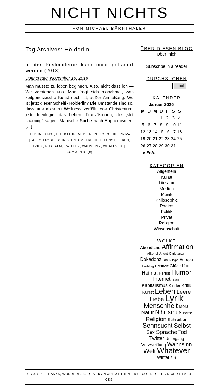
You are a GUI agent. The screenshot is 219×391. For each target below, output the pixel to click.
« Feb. (149, 152)
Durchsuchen (166, 78)
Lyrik (38, 146)
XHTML (182, 374)
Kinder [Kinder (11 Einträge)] (175, 285)
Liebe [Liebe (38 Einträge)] (157, 299)
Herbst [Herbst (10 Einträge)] (164, 273)
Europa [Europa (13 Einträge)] (186, 259)
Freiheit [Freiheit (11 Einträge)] (162, 266)
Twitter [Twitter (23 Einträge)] (156, 338)
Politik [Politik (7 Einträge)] (187, 313)
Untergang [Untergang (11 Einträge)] (174, 338)
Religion (167, 223)
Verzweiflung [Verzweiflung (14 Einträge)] (153, 344)
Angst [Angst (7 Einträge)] (163, 253)
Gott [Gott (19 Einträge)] (186, 265)
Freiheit (94, 140)
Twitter (72, 146)
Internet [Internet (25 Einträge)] (161, 279)
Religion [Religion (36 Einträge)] (156, 319)
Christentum (70, 140)
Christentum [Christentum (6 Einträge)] (177, 253)
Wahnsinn (91, 146)
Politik (166, 211)
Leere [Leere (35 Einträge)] (183, 292)
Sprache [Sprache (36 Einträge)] (166, 332)
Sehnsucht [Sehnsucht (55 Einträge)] (157, 325)
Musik (166, 194)
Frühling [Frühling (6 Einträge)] (148, 266)
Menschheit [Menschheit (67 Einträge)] (161, 305)
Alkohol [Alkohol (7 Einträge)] (152, 253)
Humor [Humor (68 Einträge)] (181, 272)
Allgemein (166, 171)
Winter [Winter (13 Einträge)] (163, 357)
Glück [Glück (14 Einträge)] (175, 265)
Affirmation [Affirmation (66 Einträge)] (177, 247)
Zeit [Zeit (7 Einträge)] (173, 357)
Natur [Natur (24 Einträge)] (147, 312)
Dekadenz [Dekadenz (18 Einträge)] (150, 259)
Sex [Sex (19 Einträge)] (150, 332)
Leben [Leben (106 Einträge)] (165, 291)
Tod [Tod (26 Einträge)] (182, 332)
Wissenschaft (167, 229)
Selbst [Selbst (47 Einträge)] (182, 325)
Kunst (48, 134)
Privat (126, 134)
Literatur (66, 134)
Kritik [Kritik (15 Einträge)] (186, 285)
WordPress (73, 374)
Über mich (167, 54)
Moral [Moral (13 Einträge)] (184, 306)
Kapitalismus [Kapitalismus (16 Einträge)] (155, 285)
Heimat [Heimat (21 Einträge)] (149, 272)
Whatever (112, 146)
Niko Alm (53, 146)
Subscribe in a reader (166, 66)
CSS (109, 379)
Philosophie (105, 134)
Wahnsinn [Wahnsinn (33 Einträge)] (179, 344)
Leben (123, 140)
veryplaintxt (106, 374)
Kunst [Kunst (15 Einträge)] (148, 292)
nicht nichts (109, 12)
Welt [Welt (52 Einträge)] (149, 350)
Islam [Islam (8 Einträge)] (176, 279)
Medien (85, 134)
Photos (166, 205)
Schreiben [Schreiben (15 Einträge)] (177, 319)
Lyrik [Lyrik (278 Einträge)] (174, 298)
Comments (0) (80, 152)
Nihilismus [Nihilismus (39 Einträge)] (168, 312)
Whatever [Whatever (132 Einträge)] (173, 350)
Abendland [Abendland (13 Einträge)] (150, 247)
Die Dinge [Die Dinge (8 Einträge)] (170, 260)
